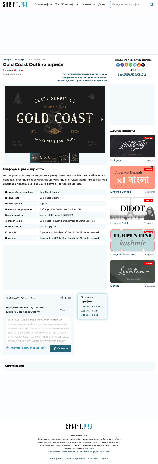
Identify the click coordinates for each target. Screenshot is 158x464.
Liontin (114, 285)
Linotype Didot (119, 223)
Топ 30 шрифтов (66, 4)
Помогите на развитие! (132, 74)
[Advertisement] (79, 32)
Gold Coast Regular (90, 306)
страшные (101, 80)
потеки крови (75, 80)
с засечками (89, 80)
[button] (102, 119)
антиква (72, 74)
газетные (81, 74)
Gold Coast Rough (89, 315)
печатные (62, 80)
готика (90, 74)
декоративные (69, 77)
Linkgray (115, 160)
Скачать (60, 348)
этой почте (89, 448)
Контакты (88, 4)
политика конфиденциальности (95, 452)
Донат (102, 4)
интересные (100, 77)
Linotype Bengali (120, 191)
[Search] (151, 4)
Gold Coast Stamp (89, 310)
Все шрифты (43, 4)
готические (100, 74)
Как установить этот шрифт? (26, 348)
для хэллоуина (85, 77)
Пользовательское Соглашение (63, 452)
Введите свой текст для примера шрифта (26, 309)
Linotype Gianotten (122, 254)
